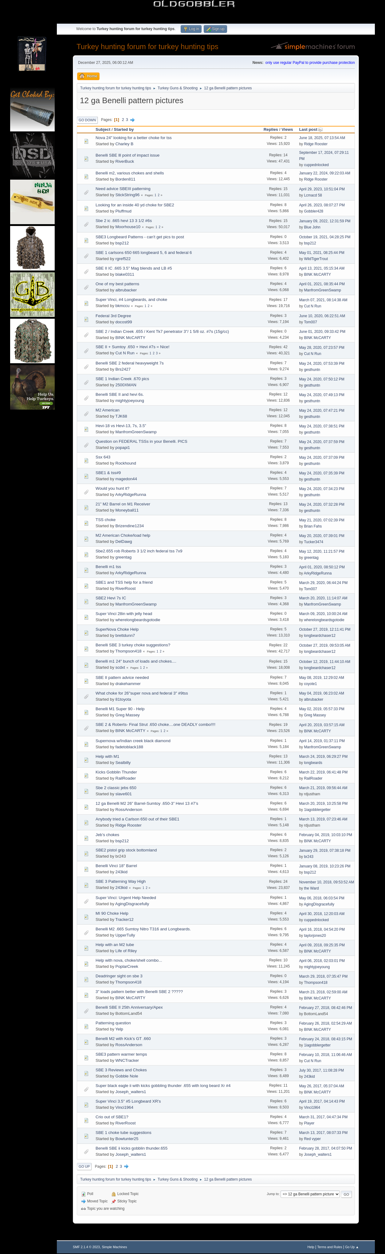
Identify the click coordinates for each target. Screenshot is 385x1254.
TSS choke (106, 519)
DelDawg (124, 541)
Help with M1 (107, 756)
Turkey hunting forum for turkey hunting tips (147, 46)
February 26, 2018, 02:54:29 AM (325, 1023)
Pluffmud (124, 211)
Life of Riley (126, 950)
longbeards (313, 763)
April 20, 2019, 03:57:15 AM (321, 725)
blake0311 (125, 274)
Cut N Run (312, 306)
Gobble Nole (127, 1076)
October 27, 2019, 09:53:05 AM (324, 645)
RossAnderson (129, 809)
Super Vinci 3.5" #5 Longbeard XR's (128, 1101)
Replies (271, 129)
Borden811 (126, 179)
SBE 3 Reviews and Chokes (121, 1070)
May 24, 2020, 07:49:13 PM (321, 395)
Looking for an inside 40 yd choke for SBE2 (135, 205)
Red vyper (312, 1139)
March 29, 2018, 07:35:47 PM (323, 976)
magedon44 (126, 479)
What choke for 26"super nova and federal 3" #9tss (142, 693)
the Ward (311, 888)
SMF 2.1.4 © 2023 (86, 1247)
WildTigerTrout (316, 259)
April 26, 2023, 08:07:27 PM (322, 205)
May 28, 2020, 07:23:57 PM (321, 347)
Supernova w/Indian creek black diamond (133, 740)
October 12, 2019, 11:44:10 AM (324, 662)
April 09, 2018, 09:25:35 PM (322, 945)
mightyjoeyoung (130, 400)
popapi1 (123, 447)
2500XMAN (126, 385)
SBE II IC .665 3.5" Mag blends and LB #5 (134, 268)
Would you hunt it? (112, 488)
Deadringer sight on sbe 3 (119, 976)
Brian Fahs (313, 526)
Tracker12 (124, 919)
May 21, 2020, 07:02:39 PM (321, 520)
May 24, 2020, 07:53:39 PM (321, 363)
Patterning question (113, 1023)
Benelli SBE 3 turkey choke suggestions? (133, 645)
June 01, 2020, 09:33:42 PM (322, 331)
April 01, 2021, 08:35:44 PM (322, 284)
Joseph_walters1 (131, 1091)
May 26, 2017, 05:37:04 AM (321, 1086)
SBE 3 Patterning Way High (121, 881)
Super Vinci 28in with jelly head (124, 613)
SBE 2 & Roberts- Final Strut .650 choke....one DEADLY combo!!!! (155, 724)
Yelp (119, 1029)
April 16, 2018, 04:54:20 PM (322, 929)
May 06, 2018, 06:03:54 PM (321, 898)
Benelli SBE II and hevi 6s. (120, 394)
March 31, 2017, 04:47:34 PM (323, 1117)
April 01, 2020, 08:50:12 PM (322, 567)
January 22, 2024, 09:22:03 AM (324, 173)
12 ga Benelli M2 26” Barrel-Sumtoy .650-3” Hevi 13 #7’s (147, 803)
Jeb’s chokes (107, 834)
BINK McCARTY (317, 274)
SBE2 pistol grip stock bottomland (126, 850)
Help (310, 1247)
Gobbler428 (313, 211)
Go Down (87, 120)
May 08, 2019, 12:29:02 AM (321, 678)
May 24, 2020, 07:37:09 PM (321, 457)
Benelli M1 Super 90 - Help (120, 709)
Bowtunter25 (127, 1138)
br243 (308, 857)
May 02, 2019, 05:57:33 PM (321, 709)
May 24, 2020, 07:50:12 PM (321, 379)
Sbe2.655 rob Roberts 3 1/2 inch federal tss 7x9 (139, 551)
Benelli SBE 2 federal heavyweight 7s (130, 363)
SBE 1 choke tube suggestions (123, 1132)
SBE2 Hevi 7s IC (111, 598)
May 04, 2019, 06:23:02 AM (321, 693)
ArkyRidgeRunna (130, 494)
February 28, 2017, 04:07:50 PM (325, 1148)
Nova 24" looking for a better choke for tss (134, 137)
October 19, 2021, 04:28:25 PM (324, 237)
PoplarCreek (127, 966)
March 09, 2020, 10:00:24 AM (323, 614)
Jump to (272, 1194)
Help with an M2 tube (115, 944)
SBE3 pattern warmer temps (121, 1054)
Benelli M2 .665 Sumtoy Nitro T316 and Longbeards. (143, 929)
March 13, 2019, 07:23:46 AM (323, 819)
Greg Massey (128, 715)
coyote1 (310, 684)
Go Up (84, 1166)
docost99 (124, 322)
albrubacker (126, 290)
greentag (124, 557)
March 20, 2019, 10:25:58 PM (323, 803)
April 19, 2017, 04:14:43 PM (322, 1101)
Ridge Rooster (316, 144)
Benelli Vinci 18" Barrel (116, 865)
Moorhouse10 (128, 226)
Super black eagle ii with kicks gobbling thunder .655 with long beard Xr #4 (163, 1085)
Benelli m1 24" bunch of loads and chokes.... (136, 661)
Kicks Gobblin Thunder (116, 772)
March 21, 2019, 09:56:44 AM (323, 788)
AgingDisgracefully (132, 904)
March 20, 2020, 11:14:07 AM (323, 598)
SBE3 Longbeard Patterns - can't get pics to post (140, 237)
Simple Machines (114, 1247)
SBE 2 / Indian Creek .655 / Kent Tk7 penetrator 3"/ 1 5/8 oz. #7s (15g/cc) (162, 331)
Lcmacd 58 (313, 195)
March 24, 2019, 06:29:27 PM (323, 756)
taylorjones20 (315, 935)
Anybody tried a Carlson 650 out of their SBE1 (137, 819)
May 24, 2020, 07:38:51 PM (321, 426)
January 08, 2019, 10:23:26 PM (324, 866)
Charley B (125, 144)
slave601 (124, 794)
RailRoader (126, 778)
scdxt (120, 667)
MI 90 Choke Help (112, 913)
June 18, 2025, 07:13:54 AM (322, 138)
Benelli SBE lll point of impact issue (127, 155)
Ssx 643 (103, 457)
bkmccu (123, 305)
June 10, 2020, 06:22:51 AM (322, 316)
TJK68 (121, 416)
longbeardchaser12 (320, 635)
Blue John (312, 227)
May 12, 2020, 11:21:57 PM (321, 551)
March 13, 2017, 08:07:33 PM (323, 1133)
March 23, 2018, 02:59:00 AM (323, 992)
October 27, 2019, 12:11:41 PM (324, 629)
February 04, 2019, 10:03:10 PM (325, 835)
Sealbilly (123, 762)
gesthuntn (312, 370)
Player (309, 1123)
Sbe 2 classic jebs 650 (116, 787)
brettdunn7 (125, 635)
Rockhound (126, 463)
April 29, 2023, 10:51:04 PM (322, 189)
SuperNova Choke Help (117, 629)
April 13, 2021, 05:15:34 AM (321, 268)
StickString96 (128, 195)
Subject (103, 129)
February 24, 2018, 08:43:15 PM (325, 1039)
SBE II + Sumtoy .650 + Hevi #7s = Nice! (132, 347)
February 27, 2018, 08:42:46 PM (325, 1008)
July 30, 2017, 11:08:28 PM (321, 1070)
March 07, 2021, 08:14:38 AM (323, 300)
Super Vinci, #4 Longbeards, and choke (131, 299)
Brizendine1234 (130, 526)
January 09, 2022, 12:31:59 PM (324, 221)
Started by (124, 129)
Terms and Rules (329, 1247)
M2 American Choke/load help (123, 535)
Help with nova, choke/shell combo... (129, 960)
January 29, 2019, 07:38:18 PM (324, 850)
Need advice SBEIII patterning (123, 188)
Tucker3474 (313, 542)
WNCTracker (127, 1060)
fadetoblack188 (129, 747)
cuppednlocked (316, 165)
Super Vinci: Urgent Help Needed (126, 897)
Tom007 (310, 322)
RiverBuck (125, 161)
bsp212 (122, 243)
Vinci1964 (124, 1107)
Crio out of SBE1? (112, 1117)
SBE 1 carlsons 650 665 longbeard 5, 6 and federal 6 (144, 252)
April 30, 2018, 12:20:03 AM (321, 914)
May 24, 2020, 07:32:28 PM (321, 504)
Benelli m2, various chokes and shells (130, 173)
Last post (311, 129)
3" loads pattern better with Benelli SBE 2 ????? (139, 991)
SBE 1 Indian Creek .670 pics (122, 378)
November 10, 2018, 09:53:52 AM (326, 882)
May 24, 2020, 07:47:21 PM (321, 410)
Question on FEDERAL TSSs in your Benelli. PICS (141, 441)
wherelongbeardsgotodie (138, 619)
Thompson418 (128, 651)
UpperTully (125, 935)
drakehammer (128, 683)
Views (287, 129)
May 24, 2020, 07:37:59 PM (321, 442)
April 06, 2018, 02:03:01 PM (322, 961)
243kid (122, 872)
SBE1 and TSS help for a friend (124, 582)
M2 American (108, 410)
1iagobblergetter (317, 810)
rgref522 (123, 258)
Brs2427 (123, 369)
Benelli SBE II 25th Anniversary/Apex (129, 1007)
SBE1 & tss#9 (108, 472)
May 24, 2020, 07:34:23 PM (321, 489)
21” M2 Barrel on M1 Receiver (123, 504)
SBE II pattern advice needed (122, 677)
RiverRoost (126, 588)
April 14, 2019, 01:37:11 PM (322, 741)
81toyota (123, 699)
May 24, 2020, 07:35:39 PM (321, 473)
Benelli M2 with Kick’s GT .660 (123, 1038)
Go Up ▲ (352, 1247)
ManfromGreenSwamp (322, 290)
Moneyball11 (127, 510)
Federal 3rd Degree (113, 316)
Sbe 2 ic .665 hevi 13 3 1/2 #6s (124, 220)
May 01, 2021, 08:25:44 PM (321, 253)
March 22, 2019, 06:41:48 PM (323, 772)
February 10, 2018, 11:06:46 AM (325, 1055)
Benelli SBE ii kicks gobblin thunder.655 (131, 1148)
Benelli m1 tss (108, 566)
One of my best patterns (117, 284)
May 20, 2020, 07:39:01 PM (321, 536)
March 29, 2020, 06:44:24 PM (323, 583)
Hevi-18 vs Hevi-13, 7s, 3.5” (121, 425)
